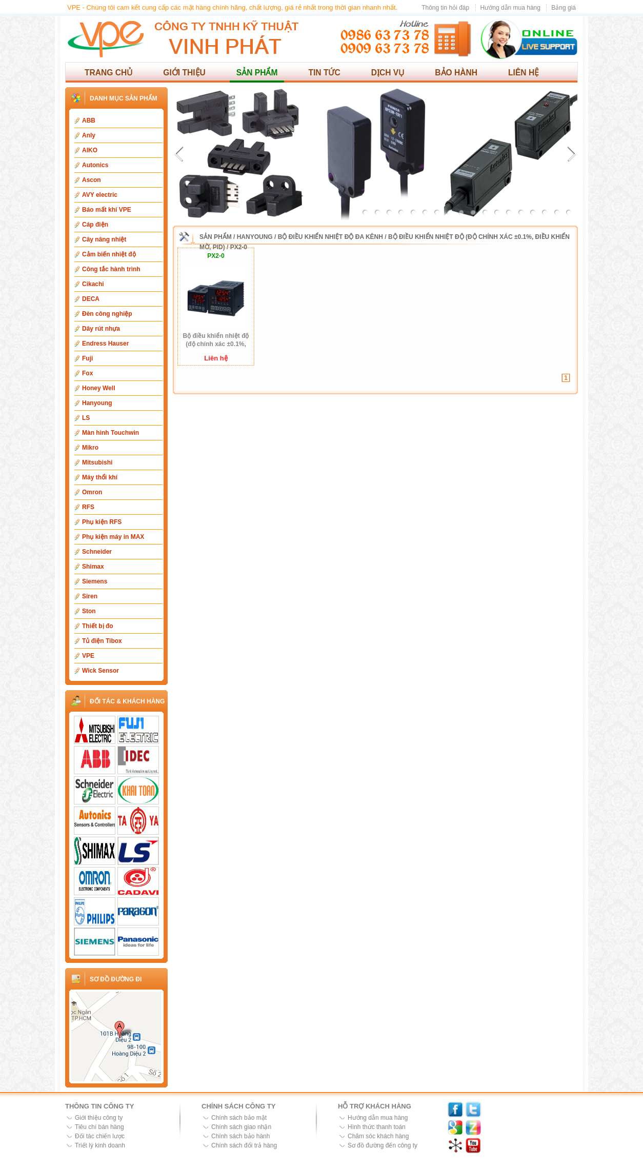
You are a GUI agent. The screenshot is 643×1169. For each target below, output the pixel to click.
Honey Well (98, 388)
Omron (92, 492)
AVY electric (99, 194)
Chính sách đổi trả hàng (244, 1145)
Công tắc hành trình (111, 269)
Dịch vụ (388, 72)
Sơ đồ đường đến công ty (382, 1145)
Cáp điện (95, 224)
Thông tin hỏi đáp (445, 7)
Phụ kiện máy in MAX (113, 536)
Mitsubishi (97, 462)
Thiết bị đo (97, 626)
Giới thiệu (184, 72)
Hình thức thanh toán (377, 1127)
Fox (87, 373)
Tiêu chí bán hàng (99, 1127)
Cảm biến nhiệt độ (109, 254)
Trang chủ (108, 72)
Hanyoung (97, 403)
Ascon (91, 180)
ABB (88, 120)
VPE (88, 655)
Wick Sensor (100, 670)
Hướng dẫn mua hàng (510, 7)
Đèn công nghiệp (107, 313)
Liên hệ (523, 72)
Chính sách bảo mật (239, 1117)
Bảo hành (456, 72)
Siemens (94, 581)
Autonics (95, 165)
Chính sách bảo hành (240, 1136)
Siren (89, 596)
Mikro (90, 447)
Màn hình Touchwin (110, 432)
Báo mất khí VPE (106, 209)
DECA (90, 299)
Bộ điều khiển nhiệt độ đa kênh (330, 236)
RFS (88, 507)
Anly (88, 135)
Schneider (97, 551)
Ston (89, 611)
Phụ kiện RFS (102, 522)
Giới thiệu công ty (99, 1117)
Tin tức (324, 72)
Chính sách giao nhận (241, 1127)
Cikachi (93, 284)
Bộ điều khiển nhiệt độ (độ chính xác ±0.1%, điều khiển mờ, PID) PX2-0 (216, 340)
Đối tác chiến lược (100, 1136)
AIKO (89, 150)
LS (86, 417)
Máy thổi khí (99, 477)
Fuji (87, 358)
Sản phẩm (257, 72)
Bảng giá (563, 7)
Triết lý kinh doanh (100, 1145)
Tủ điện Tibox (102, 640)
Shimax (93, 566)
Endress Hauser (105, 343)
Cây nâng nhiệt (104, 239)
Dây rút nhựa (101, 328)
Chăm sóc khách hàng (378, 1136)
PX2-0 (238, 247)
